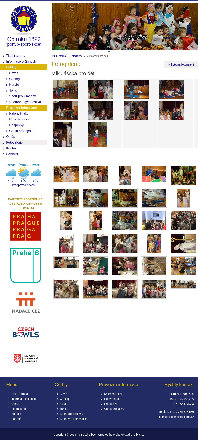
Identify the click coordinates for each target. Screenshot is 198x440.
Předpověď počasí (23, 185)
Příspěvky (16, 125)
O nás (10, 136)
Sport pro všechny (22, 96)
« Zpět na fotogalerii (181, 64)
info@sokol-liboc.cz (181, 417)
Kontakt (11, 148)
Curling (14, 79)
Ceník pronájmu (21, 131)
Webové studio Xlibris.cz (128, 434)
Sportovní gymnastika (25, 102)
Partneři (12, 154)
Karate (14, 84)
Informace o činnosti (21, 61)
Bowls (13, 73)
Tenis (13, 90)
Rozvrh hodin (19, 119)
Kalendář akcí (19, 113)
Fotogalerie (14, 142)
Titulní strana (15, 55)
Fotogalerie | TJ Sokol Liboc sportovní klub (23, 27)
